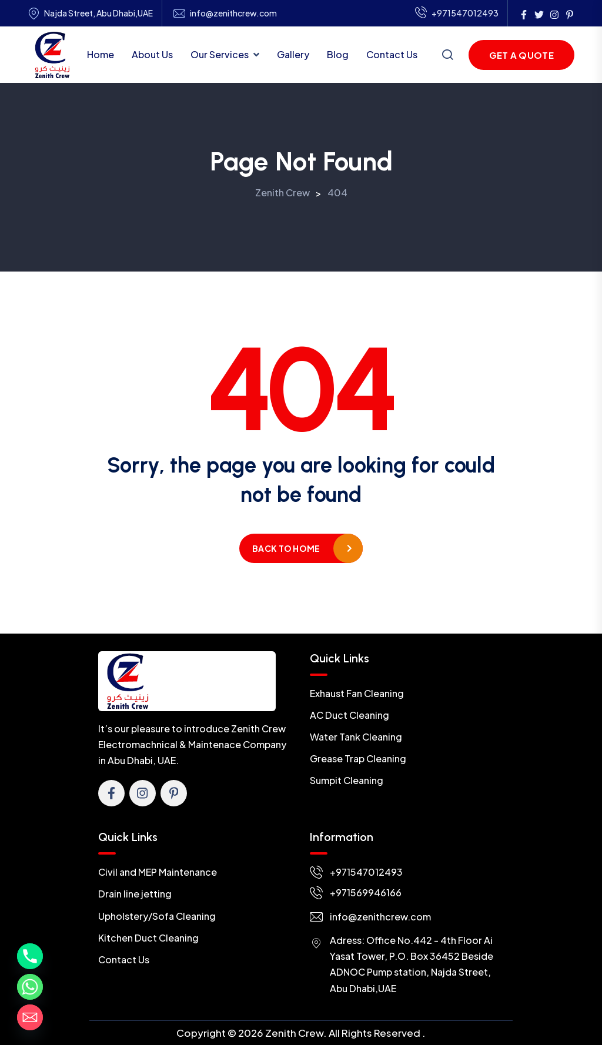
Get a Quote (521, 55)
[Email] (30, 1017)
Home (100, 54)
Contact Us (391, 54)
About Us (152, 54)
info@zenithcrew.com (233, 13)
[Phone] (30, 956)
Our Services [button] (219, 54)
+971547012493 (457, 13)
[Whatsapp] (30, 987)
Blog (338, 54)
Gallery (293, 54)
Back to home (286, 548)
